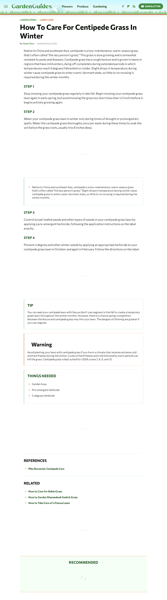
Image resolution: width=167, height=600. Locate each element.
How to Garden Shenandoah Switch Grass (52, 497)
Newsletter (151, 6)
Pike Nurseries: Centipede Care (46, 468)
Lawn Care (46, 20)
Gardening (100, 6)
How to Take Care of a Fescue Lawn (49, 502)
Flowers (67, 6)
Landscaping (28, 20)
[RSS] (134, 6)
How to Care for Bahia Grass (45, 491)
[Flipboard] (128, 6)
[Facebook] (123, 6)
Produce (83, 6)
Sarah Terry (28, 43)
